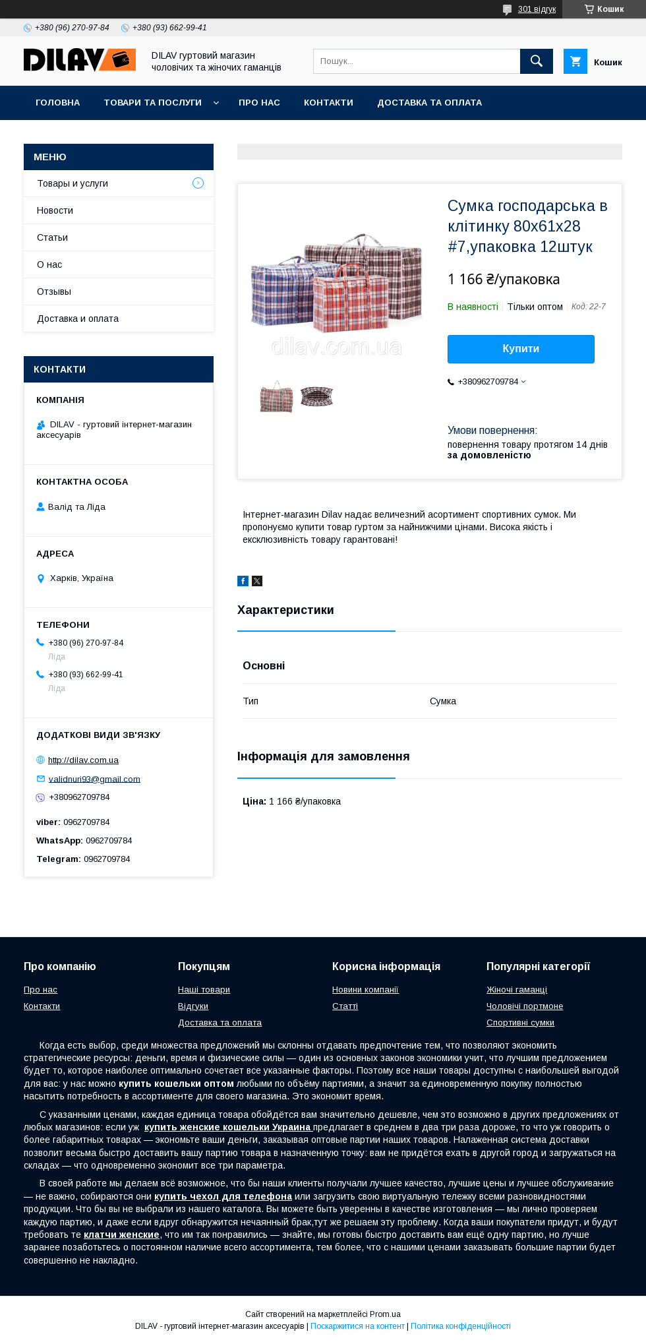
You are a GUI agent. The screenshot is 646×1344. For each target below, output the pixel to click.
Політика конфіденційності (461, 1326)
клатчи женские (122, 1234)
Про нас (259, 102)
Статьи (52, 237)
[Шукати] (536, 61)
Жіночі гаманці (516, 989)
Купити (521, 348)
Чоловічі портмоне (524, 1006)
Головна (58, 102)
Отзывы (54, 291)
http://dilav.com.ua (83, 760)
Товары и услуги (72, 183)
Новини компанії (365, 989)
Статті (345, 1006)
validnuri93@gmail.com (94, 778)
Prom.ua (385, 1314)
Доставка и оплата (78, 318)
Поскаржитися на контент (357, 1326)
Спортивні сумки (520, 1022)
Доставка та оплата (429, 102)
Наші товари (204, 989)
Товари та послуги (152, 102)
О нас (49, 264)
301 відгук (537, 9)
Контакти (328, 102)
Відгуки (193, 1006)
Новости (55, 210)
